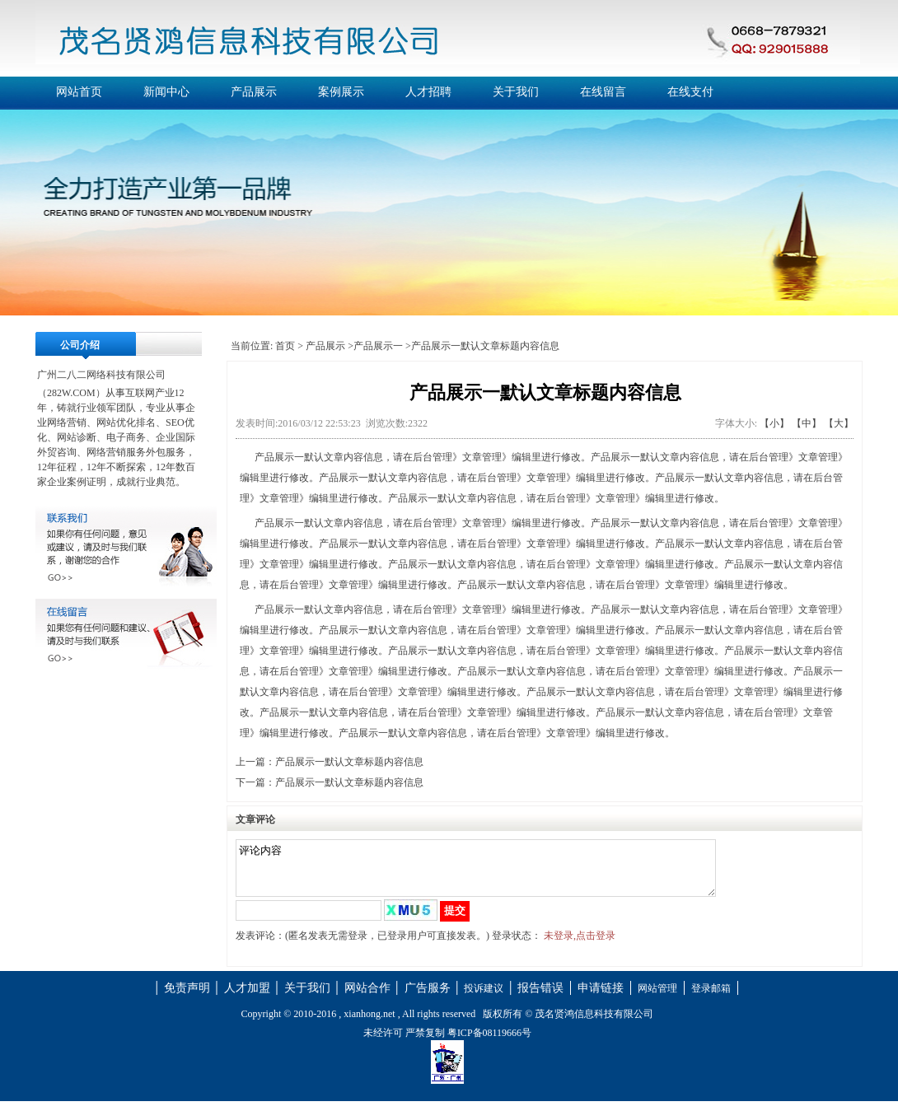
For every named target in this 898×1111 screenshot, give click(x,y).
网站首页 (79, 92)
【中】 (806, 423)
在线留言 (603, 92)
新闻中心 (166, 92)
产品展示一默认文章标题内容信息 (349, 762)
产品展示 (254, 92)
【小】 (774, 423)
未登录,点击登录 (579, 945)
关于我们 (516, 92)
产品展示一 (378, 346)
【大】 (839, 423)
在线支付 (690, 92)
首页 (285, 346)
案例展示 (341, 92)
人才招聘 (428, 92)
